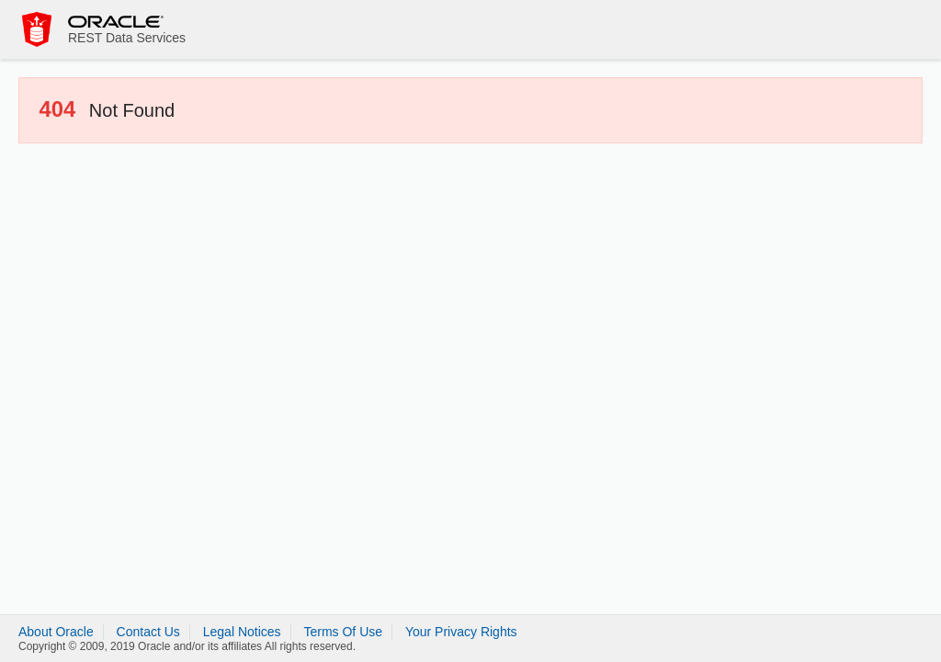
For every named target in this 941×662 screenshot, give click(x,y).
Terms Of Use (342, 631)
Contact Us (148, 631)
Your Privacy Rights (461, 631)
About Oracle (56, 631)
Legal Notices (242, 631)
